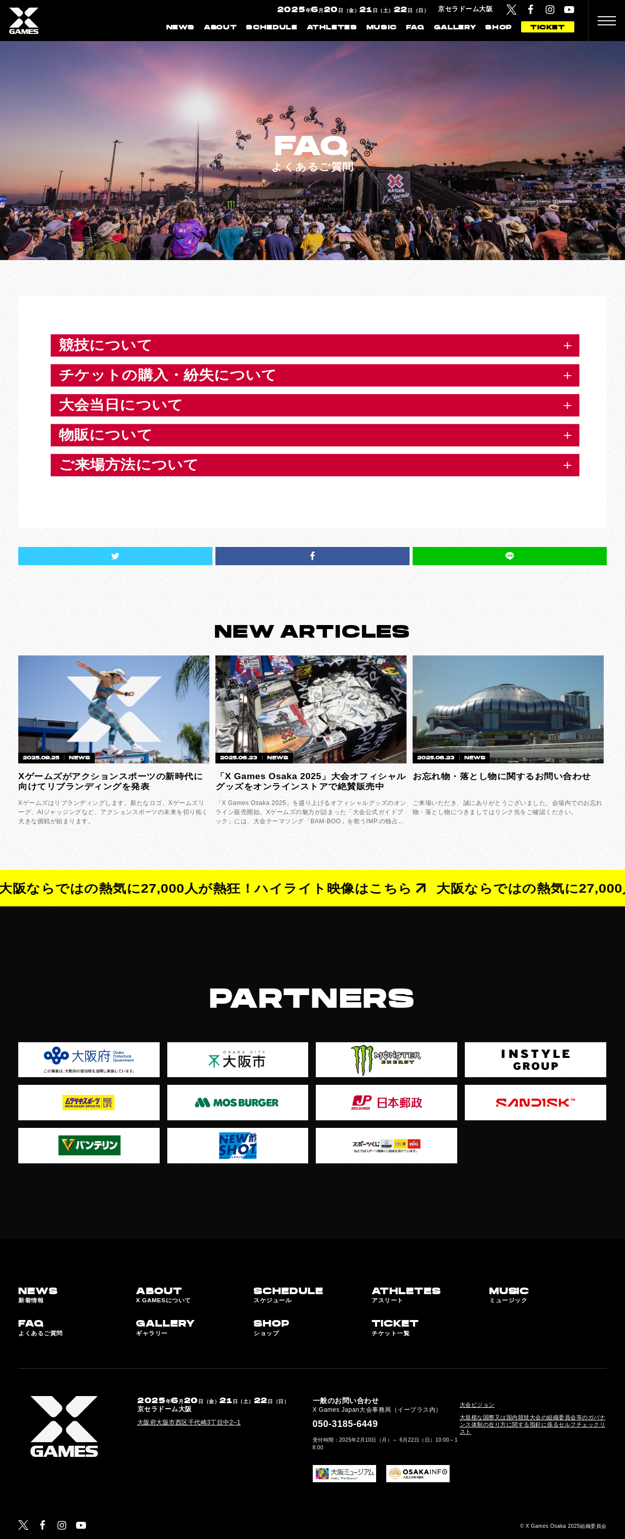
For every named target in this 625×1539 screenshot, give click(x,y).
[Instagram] (550, 10)
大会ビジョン (477, 1405)
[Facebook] (531, 10)
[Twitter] (511, 10)
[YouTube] (569, 10)
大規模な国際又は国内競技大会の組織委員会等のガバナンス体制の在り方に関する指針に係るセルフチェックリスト (533, 1424)
